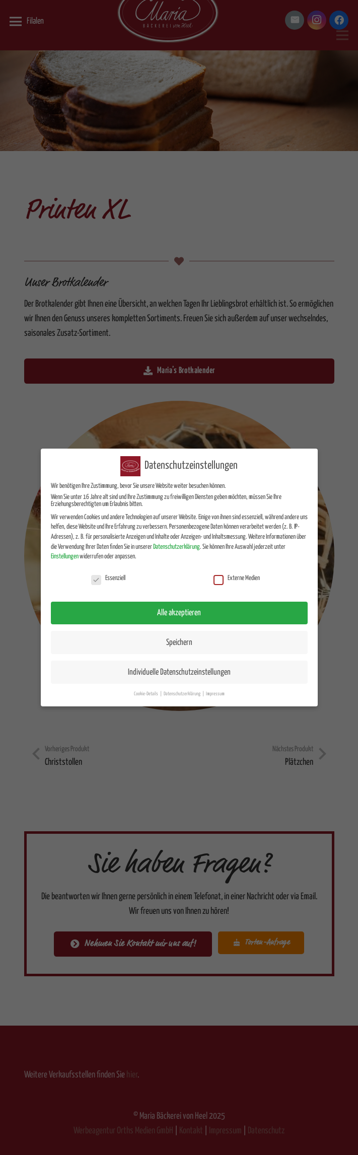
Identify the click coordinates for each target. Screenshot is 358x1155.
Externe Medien (236, 573)
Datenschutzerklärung (176, 541)
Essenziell (108, 573)
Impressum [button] (215, 688)
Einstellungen (65, 551)
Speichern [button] (179, 637)
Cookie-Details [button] (146, 688)
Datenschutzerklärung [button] (182, 688)
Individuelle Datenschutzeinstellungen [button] (179, 667)
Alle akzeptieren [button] (179, 607)
